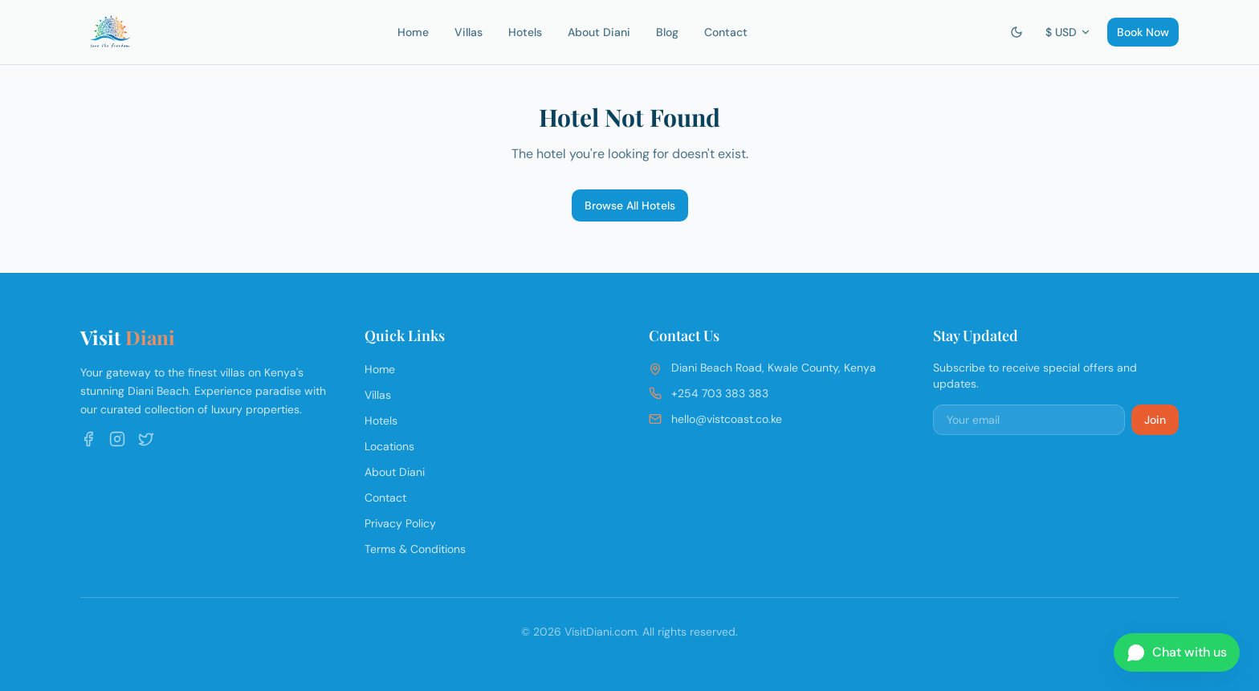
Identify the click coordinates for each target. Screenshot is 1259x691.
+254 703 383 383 (719, 393)
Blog (667, 32)
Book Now (1143, 32)
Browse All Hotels (630, 205)
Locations (389, 446)
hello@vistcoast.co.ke (726, 419)
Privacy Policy (400, 523)
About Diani (599, 32)
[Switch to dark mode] (1016, 32)
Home (413, 32)
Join (1155, 420)
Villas (468, 32)
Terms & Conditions (415, 549)
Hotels (525, 32)
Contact (726, 32)
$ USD (1068, 32)
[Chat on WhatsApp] (1177, 652)
